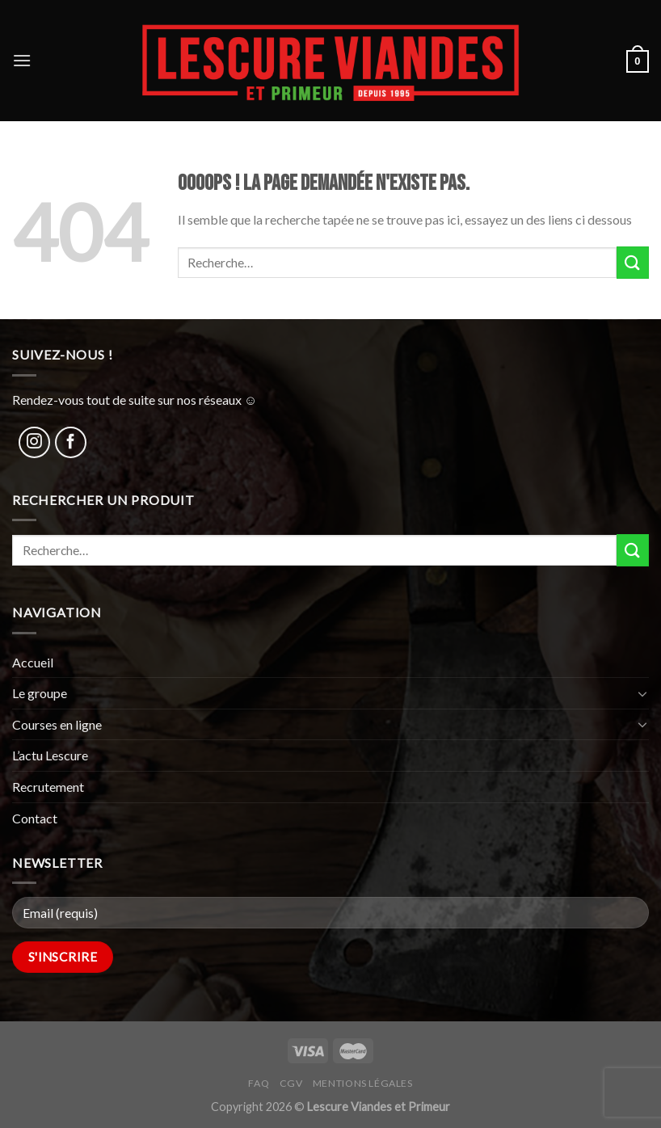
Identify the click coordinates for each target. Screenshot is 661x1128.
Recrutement (48, 786)
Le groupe (39, 693)
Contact (34, 818)
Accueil (32, 662)
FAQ (258, 1083)
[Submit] (633, 262)
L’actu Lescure (50, 755)
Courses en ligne (57, 724)
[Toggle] (642, 693)
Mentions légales (363, 1083)
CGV (291, 1083)
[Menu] (22, 60)
